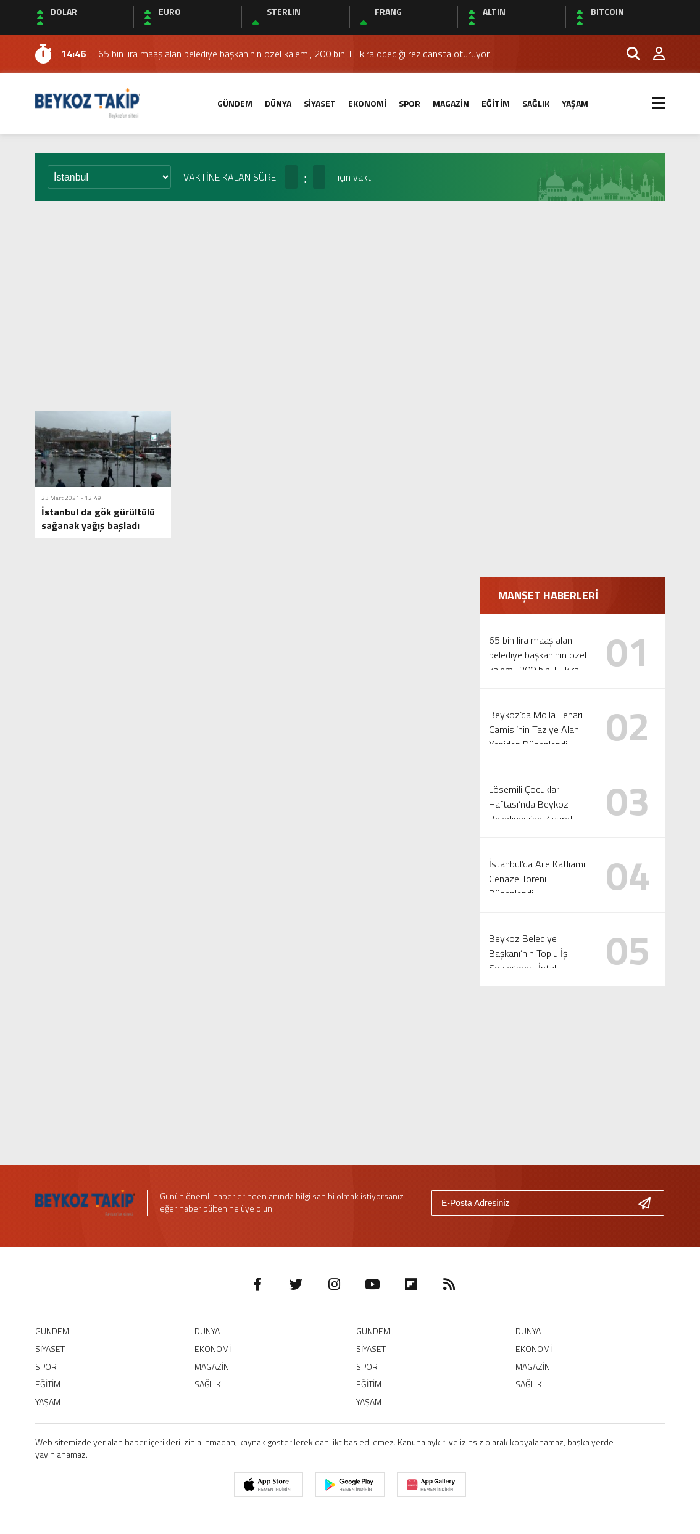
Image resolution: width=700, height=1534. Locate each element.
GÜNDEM (234, 103)
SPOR (409, 103)
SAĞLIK (535, 103)
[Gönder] (649, 1203)
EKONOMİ (367, 103)
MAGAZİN (451, 103)
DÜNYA (278, 103)
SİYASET (320, 103)
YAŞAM (575, 103)
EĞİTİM (495, 103)
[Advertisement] (350, 305)
